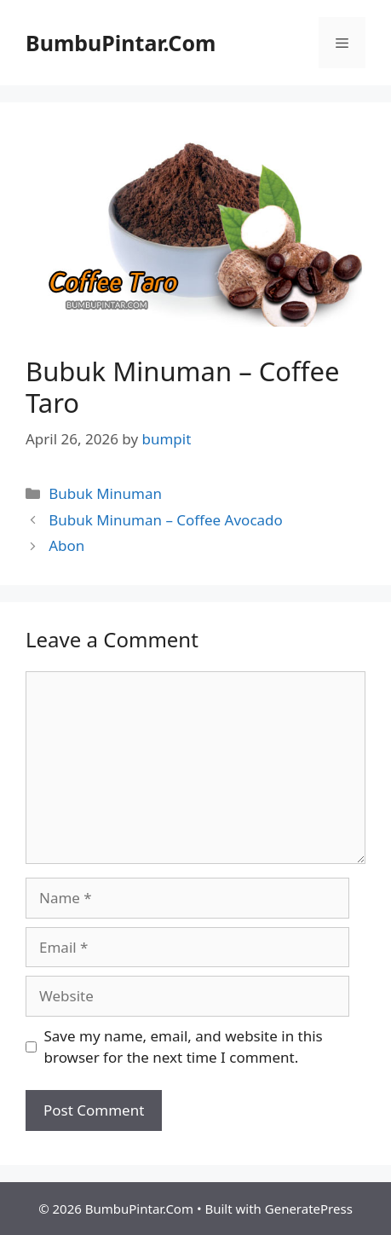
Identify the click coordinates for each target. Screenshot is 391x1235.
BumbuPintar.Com (121, 42)
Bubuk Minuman (105, 493)
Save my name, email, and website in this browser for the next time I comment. (183, 1047)
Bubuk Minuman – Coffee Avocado (166, 520)
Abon (66, 545)
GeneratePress (309, 1208)
